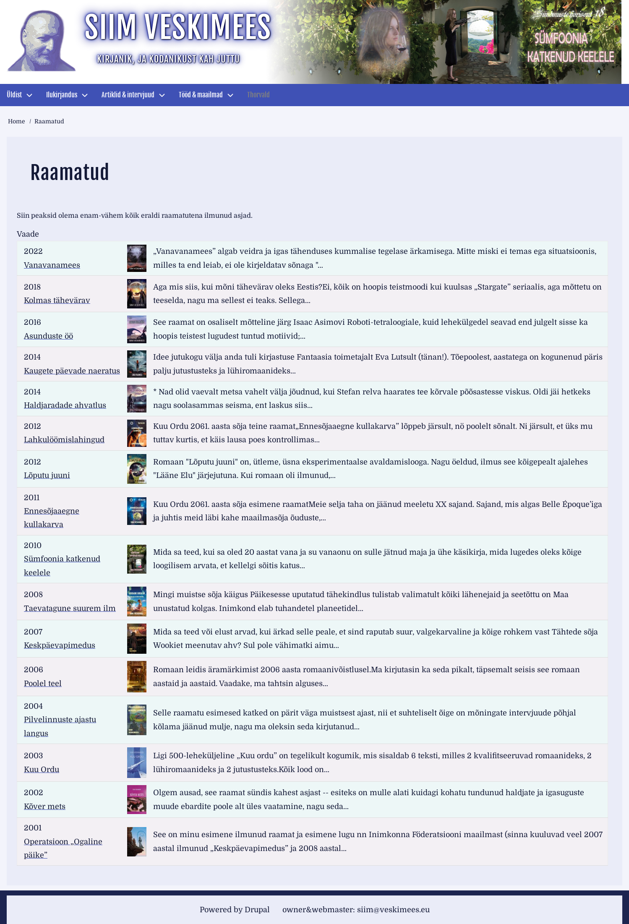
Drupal (257, 910)
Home (16, 121)
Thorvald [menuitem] (258, 95)
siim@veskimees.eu (393, 910)
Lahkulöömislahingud (64, 440)
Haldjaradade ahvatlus (65, 405)
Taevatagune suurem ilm (70, 608)
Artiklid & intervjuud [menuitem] (128, 95)
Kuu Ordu (41, 769)
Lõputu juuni (47, 475)
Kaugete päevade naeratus (72, 371)
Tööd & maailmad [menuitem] (201, 95)
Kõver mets (44, 806)
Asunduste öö (48, 336)
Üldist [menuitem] (14, 95)
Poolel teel (43, 683)
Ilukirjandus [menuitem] (61, 95)
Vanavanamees (52, 265)
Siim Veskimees (177, 27)
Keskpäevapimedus (59, 645)
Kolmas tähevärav (57, 300)
